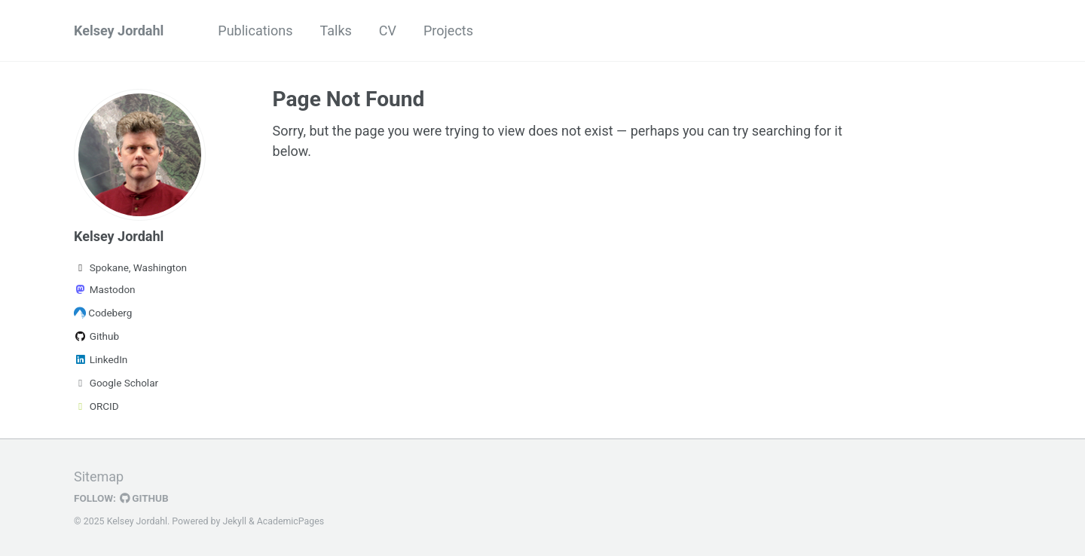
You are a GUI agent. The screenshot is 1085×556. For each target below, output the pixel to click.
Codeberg (103, 313)
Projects (448, 30)
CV (387, 30)
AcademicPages (290, 521)
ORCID (96, 406)
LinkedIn (100, 359)
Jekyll (234, 521)
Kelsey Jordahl (119, 30)
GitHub (144, 498)
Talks (335, 30)
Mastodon (105, 289)
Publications (255, 30)
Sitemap (99, 476)
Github (96, 336)
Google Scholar (116, 383)
